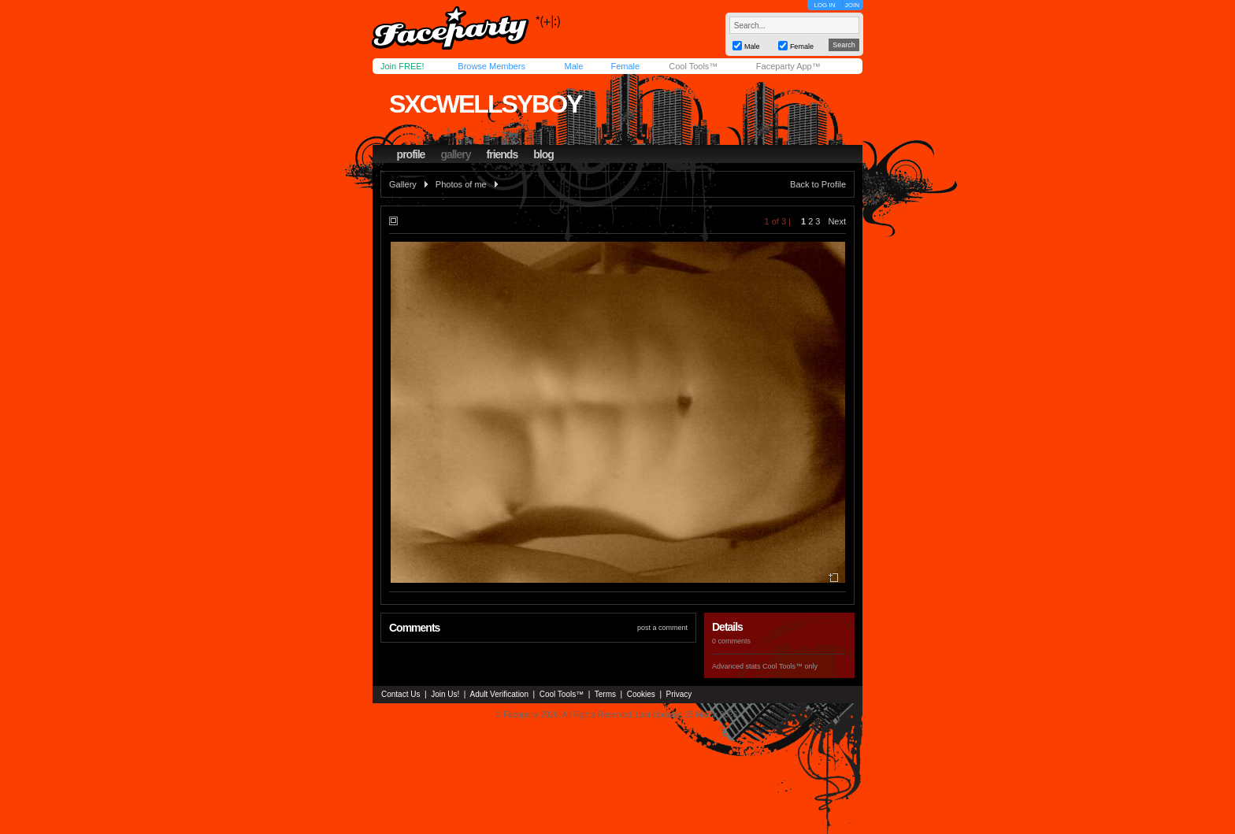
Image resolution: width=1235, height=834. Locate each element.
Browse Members (491, 66)
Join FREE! (402, 66)
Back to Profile (818, 184)
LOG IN (824, 5)
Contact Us (400, 694)
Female (625, 66)
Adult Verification (498, 694)
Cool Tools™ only (790, 666)
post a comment (662, 628)
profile (411, 154)
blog (543, 154)
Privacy (679, 694)
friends (502, 154)
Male (573, 66)
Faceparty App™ (788, 66)
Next (837, 221)
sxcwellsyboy (485, 104)
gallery (455, 154)
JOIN (852, 5)
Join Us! (445, 694)
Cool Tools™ (693, 66)
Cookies (641, 694)
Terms (605, 694)
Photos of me (461, 184)
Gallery (403, 184)
